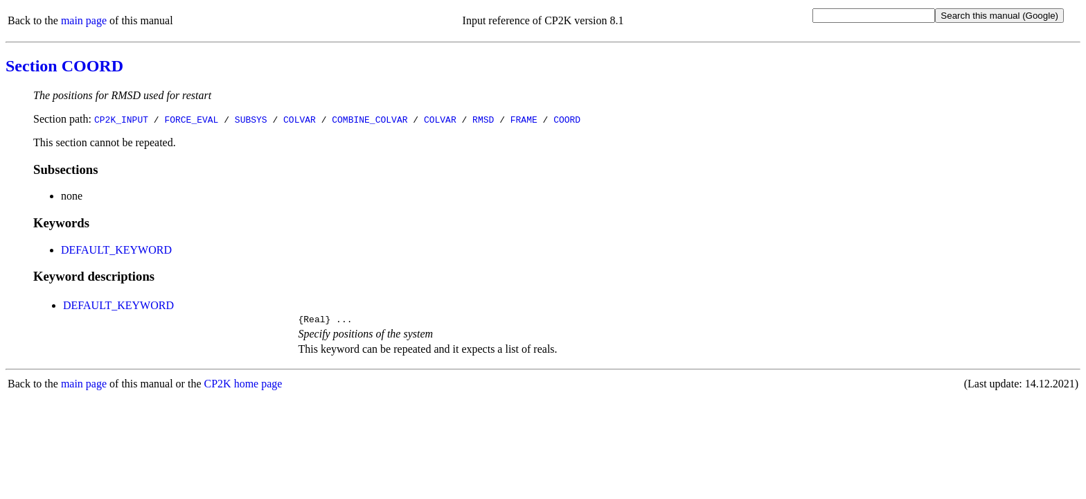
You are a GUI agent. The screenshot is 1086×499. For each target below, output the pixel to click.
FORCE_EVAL (191, 119)
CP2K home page (243, 386)
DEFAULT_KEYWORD (116, 250)
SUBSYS (251, 119)
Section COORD (64, 66)
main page (84, 20)
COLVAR (299, 119)
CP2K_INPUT (121, 119)
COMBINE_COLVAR (369, 119)
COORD (566, 119)
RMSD (483, 119)
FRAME (523, 119)
